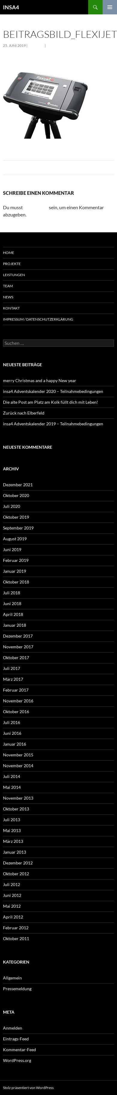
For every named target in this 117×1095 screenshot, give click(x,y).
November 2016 (18, 700)
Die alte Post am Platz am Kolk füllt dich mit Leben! (50, 402)
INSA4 (11, 7)
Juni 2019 (12, 549)
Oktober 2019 (16, 517)
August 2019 (15, 538)
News (8, 297)
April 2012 (13, 916)
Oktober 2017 (16, 657)
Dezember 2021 (18, 484)
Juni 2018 (12, 603)
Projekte (12, 263)
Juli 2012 (11, 884)
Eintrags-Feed (16, 1038)
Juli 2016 (11, 722)
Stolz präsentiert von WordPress (28, 1087)
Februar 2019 (15, 560)
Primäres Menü (110, 7)
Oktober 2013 (16, 808)
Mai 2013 (12, 830)
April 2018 (13, 614)
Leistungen (14, 275)
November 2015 (18, 754)
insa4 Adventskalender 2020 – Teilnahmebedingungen (53, 391)
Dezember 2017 (18, 635)
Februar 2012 (15, 927)
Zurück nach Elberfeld (23, 412)
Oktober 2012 (16, 873)
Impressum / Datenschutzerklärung (38, 319)
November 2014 (18, 765)
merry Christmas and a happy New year (39, 380)
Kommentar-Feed (19, 1049)
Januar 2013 (14, 852)
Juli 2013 (11, 819)
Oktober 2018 (16, 581)
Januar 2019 (14, 571)
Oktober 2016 (16, 711)
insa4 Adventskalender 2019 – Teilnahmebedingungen (53, 423)
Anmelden (12, 1027)
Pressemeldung (17, 988)
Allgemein (12, 977)
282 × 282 (36, 45)
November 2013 (18, 798)
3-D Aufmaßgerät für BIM (71, 45)
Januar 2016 (14, 744)
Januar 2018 (14, 625)
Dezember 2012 (18, 862)
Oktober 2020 (16, 495)
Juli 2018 (11, 592)
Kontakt (11, 308)
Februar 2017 (15, 689)
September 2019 (18, 527)
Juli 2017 (11, 668)
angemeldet (36, 207)
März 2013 (13, 841)
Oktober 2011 (16, 938)
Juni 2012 (12, 895)
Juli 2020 (11, 506)
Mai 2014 (12, 787)
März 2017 (13, 679)
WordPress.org (17, 1060)
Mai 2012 (12, 906)
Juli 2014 (11, 776)
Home (8, 252)
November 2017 (18, 646)
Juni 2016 (12, 733)
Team (8, 286)
